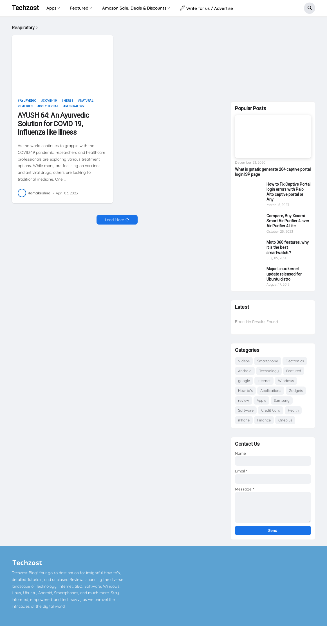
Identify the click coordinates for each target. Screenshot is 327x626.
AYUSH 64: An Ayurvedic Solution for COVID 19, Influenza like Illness (53, 123)
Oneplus (285, 420)
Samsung (282, 400)
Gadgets (296, 390)
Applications (270, 390)
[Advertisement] (273, 58)
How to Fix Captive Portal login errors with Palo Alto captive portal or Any (288, 192)
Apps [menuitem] (51, 8)
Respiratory (74, 106)
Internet (263, 380)
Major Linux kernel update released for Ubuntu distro (284, 274)
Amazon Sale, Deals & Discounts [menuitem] (134, 8)
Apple (261, 400)
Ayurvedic (28, 100)
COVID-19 (50, 100)
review (243, 400)
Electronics (295, 361)
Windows (286, 380)
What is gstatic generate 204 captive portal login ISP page (273, 172)
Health (293, 410)
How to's (245, 390)
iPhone (244, 420)
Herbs (68, 100)
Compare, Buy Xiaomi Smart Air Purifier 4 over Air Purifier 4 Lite (287, 221)
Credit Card (270, 410)
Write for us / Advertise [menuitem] (206, 8)
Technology (269, 371)
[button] (309, 8)
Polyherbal (49, 106)
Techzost (25, 8)
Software (246, 410)
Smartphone (267, 361)
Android (245, 371)
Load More (114, 219)
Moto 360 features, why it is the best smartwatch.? (287, 247)
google (244, 380)
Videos (244, 361)
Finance (264, 420)
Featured (293, 371)
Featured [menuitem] (79, 8)
